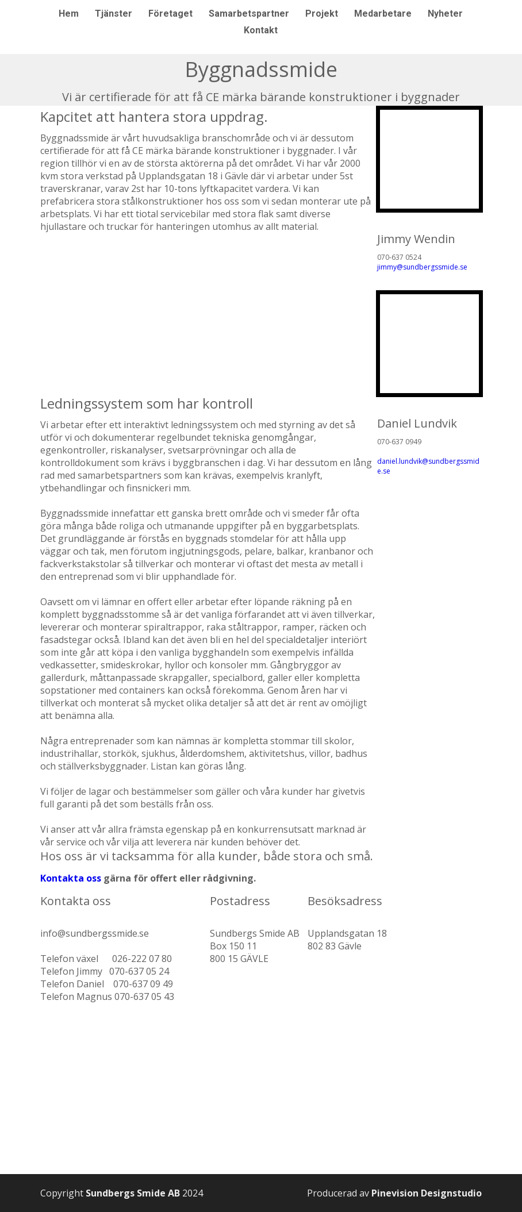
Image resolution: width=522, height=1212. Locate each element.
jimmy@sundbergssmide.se (422, 258)
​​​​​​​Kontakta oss (70, 869)
